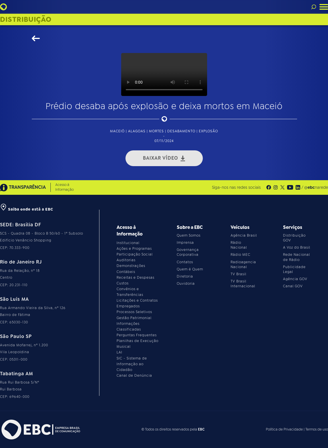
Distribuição (26, 19)
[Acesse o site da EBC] (40, 429)
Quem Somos (189, 235)
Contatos (185, 262)
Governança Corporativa (188, 252)
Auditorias (126, 260)
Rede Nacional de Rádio (296, 257)
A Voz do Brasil (296, 247)
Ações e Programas (134, 248)
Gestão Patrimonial (134, 318)
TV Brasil (238, 274)
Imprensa (185, 242)
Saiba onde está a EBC (26, 209)
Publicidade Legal (294, 269)
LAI (119, 352)
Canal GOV (293, 286)
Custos (123, 283)
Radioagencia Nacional (243, 264)
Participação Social (135, 254)
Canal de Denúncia (134, 375)
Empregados (128, 306)
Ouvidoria (186, 283)
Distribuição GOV (294, 238)
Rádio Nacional (239, 245)
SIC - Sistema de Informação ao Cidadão (132, 364)
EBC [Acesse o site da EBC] (201, 429)
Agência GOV (295, 279)
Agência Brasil (244, 235)
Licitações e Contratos (137, 300)
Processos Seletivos (134, 312)
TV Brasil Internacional (243, 283)
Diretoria (185, 276)
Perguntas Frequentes (137, 335)
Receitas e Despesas (135, 277)
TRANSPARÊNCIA (23, 187)
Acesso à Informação (64, 187)
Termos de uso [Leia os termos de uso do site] (316, 429)
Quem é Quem (190, 269)
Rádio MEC (240, 254)
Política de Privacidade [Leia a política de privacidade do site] (284, 429)
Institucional (128, 243)
